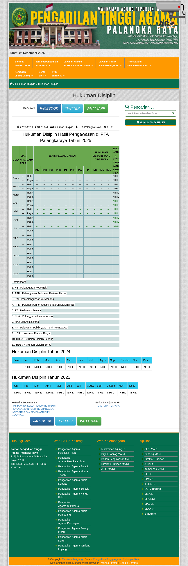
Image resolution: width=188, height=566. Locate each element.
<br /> (34, 498)
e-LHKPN (149, 483)
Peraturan (24, 74)
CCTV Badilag (152, 488)
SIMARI (148, 478)
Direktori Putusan (154, 459)
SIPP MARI (150, 449)
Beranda (22, 63)
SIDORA (149, 508)
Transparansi (140, 63)
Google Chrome (129, 562)
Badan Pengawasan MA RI (116, 459)
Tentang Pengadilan (47, 63)
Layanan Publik (110, 63)
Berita (42, 74)
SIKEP (148, 473)
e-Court (148, 464)
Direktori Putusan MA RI (115, 464)
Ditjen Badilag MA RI (113, 454)
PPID (58, 74)
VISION (148, 493)
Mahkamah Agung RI (113, 449)
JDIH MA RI (108, 468)
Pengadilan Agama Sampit (73, 466)
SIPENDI (149, 498)
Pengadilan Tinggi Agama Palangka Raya (116, 559)
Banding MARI (152, 454)
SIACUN (149, 503)
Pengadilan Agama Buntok (73, 488)
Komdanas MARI (154, 468)
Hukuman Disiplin (25, 83)
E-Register (150, 513)
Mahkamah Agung (72, 559)
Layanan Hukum (78, 63)
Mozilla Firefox (109, 562)
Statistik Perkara (109, 406)
